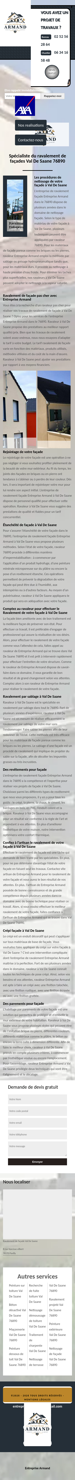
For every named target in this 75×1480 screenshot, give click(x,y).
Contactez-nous (30, 140)
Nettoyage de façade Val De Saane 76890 (57, 1357)
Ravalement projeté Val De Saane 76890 (57, 1307)
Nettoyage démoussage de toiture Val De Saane (37, 1318)
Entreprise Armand (37, 1468)
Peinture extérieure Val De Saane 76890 (57, 1332)
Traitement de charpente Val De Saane (37, 1343)
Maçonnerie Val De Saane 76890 (17, 1335)
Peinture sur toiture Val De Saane (17, 1291)
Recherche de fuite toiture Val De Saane (36, 1294)
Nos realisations (31, 125)
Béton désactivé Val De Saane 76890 (17, 1313)
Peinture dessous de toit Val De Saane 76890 (17, 1357)
